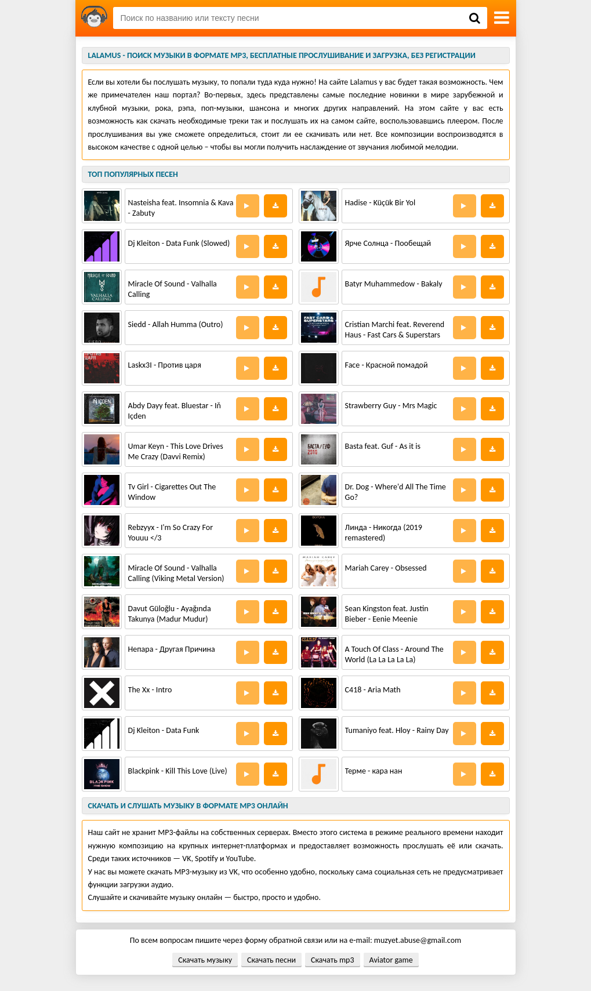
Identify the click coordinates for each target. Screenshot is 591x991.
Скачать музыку (205, 960)
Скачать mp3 (332, 960)
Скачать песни (271, 960)
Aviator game (391, 960)
